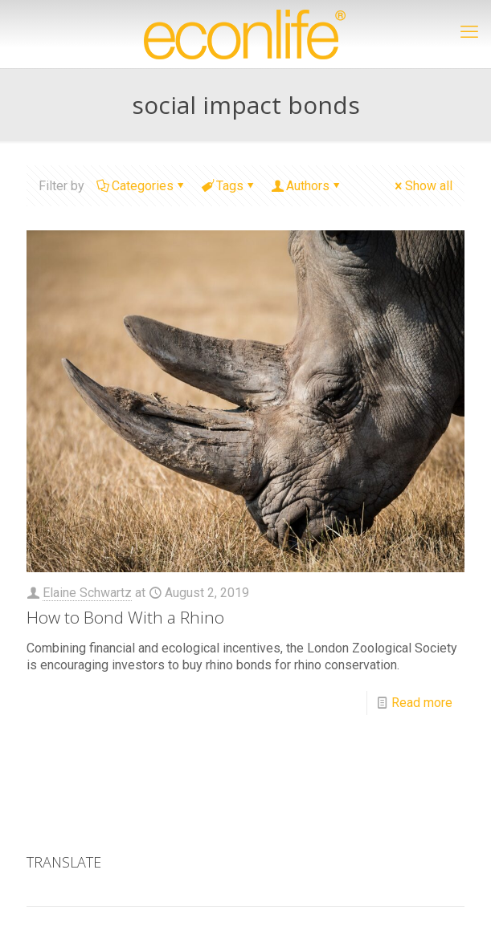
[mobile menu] (469, 32)
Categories (141, 185)
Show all (422, 185)
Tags (228, 185)
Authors (306, 185)
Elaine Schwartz (87, 592)
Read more (421, 702)
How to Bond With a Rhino (125, 617)
